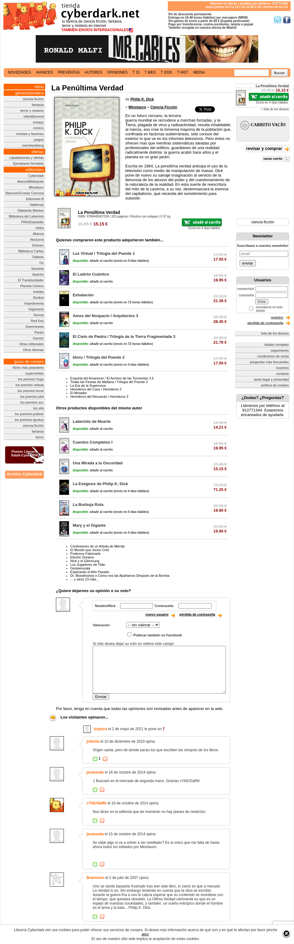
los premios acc (32, 402)
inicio (39, 86)
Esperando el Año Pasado (89, 572)
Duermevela (35, 326)
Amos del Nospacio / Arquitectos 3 (105, 315)
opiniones (117, 72)
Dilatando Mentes (30, 210)
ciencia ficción (33, 99)
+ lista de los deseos (275, 109)
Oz (41, 263)
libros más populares (28, 367)
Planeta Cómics (32, 286)
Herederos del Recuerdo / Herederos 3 (99, 396)
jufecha (92, 741)
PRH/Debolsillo (32, 222)
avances (44, 72)
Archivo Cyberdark (24, 474)
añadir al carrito (93, 260)
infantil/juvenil (34, 116)
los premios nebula (30, 385)
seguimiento (280, 350)
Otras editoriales (31, 344)
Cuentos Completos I (92, 442)
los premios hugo (31, 379)
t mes (150, 72)
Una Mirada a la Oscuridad (98, 463)
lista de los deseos (275, 333)
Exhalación (83, 295)
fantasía (38, 105)
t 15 (136, 72)
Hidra (40, 228)
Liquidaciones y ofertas (26, 157)
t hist (183, 72)
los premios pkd (32, 396)
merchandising (33, 145)
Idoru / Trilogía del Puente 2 (99, 357)
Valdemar (37, 205)
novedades (19, 72)
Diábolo (38, 257)
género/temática (29, 93)
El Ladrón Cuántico (91, 274)
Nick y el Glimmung (84, 561)
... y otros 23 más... (84, 579)
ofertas (37, 151)
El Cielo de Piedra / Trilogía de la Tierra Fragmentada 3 (124, 336)
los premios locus (31, 391)
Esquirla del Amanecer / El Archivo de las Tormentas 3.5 (112, 378)
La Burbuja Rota (88, 504)
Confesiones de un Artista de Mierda (97, 546)
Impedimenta (34, 303)
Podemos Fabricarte (85, 553)
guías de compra (29, 361)
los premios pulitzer (29, 414)
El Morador (78, 393)
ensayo (38, 122)
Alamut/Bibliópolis (30, 181)
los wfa (38, 408)
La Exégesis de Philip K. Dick (100, 483)
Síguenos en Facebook (287, 20)
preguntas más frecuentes (269, 362)
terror (40, 437)
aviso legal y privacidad (271, 379)
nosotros (282, 368)
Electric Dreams (82, 557)
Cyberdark (36, 175)
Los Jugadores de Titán (87, 564)
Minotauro (36, 187)
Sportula (37, 268)
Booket (38, 297)
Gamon (38, 338)
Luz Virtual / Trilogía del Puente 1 (104, 253)
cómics (38, 128)
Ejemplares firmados (28, 163)
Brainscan (95, 878)
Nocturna (37, 239)
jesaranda (95, 772)
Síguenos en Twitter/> (277, 20)
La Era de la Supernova (88, 385)
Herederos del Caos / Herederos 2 (96, 389)
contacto (282, 373)
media (199, 72)
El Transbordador (31, 280)
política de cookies (275, 385)
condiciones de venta (273, 356)
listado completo (277, 344)
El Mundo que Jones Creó (89, 550)
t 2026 (166, 72)
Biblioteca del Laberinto (26, 216)
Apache (38, 274)
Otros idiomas (33, 350)
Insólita (38, 292)
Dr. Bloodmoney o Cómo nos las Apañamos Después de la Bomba (119, 575)
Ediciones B (35, 199)
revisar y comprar (267, 149)
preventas (69, 72)
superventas (34, 373)
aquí (145, 934)
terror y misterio (32, 110)
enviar (247, 263)
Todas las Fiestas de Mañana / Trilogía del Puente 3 (109, 382)
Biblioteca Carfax (31, 251)
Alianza (38, 234)
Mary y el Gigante (89, 525)
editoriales (35, 169)
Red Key (37, 321)
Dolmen (38, 245)
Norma (39, 315)
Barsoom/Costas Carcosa (25, 193)
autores (93, 72)
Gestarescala (80, 568)
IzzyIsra (100, 729)
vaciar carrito (276, 159)
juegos (39, 139)
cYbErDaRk (96, 803)
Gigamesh (36, 309)
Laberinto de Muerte (92, 421)
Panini (39, 332)
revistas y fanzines (30, 134)
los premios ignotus (29, 420)
